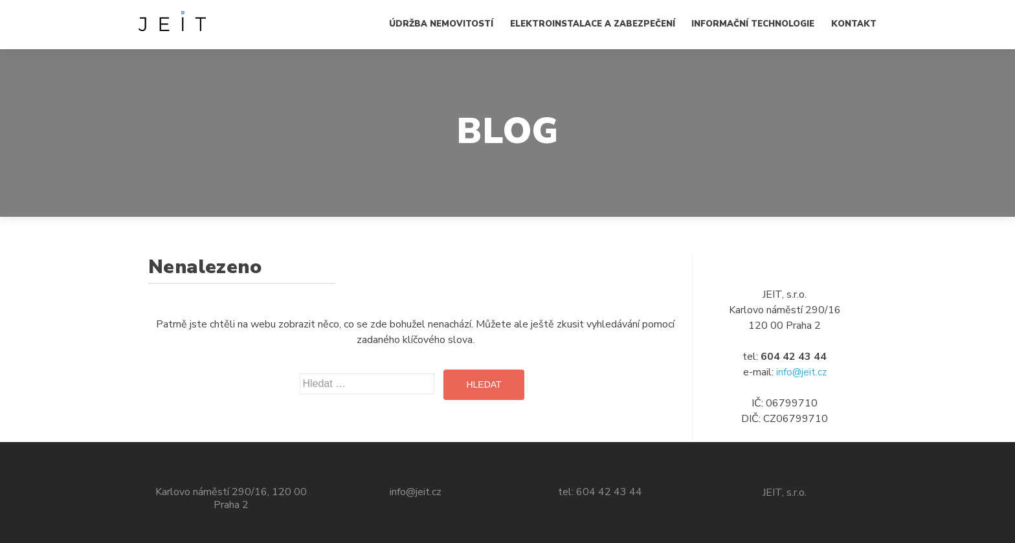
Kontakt (853, 24)
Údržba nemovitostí (441, 24)
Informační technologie (752, 24)
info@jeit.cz (801, 372)
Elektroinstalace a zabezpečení (592, 24)
